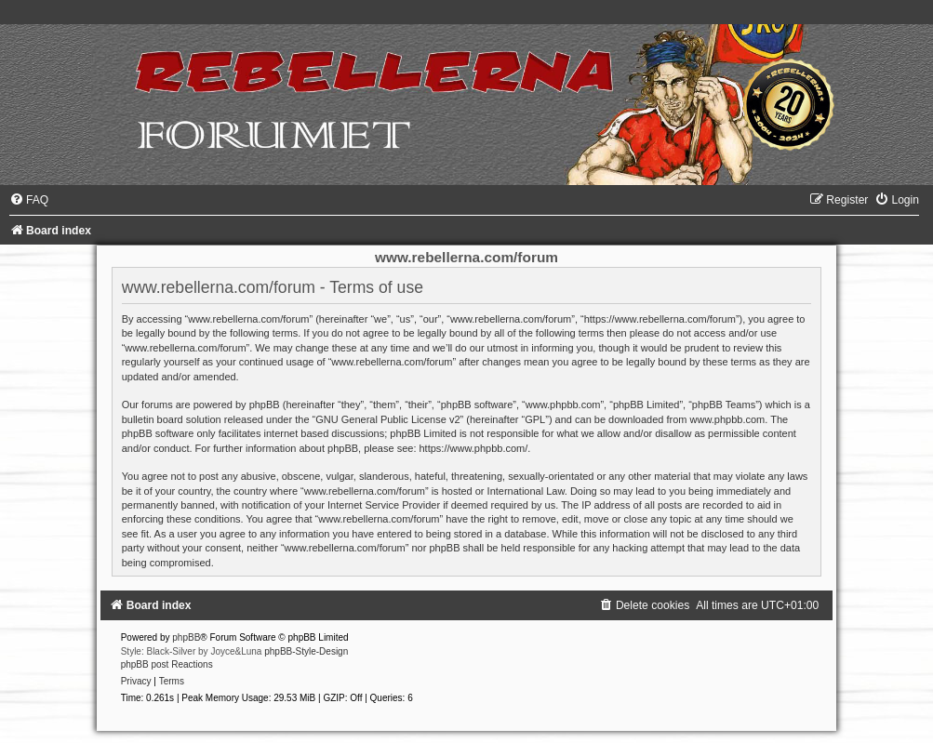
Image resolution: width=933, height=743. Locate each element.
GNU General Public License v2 (387, 419)
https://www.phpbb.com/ (474, 448)
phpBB (186, 637)
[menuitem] (28, 199)
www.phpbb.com (728, 419)
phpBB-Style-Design (306, 651)
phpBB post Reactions (167, 664)
